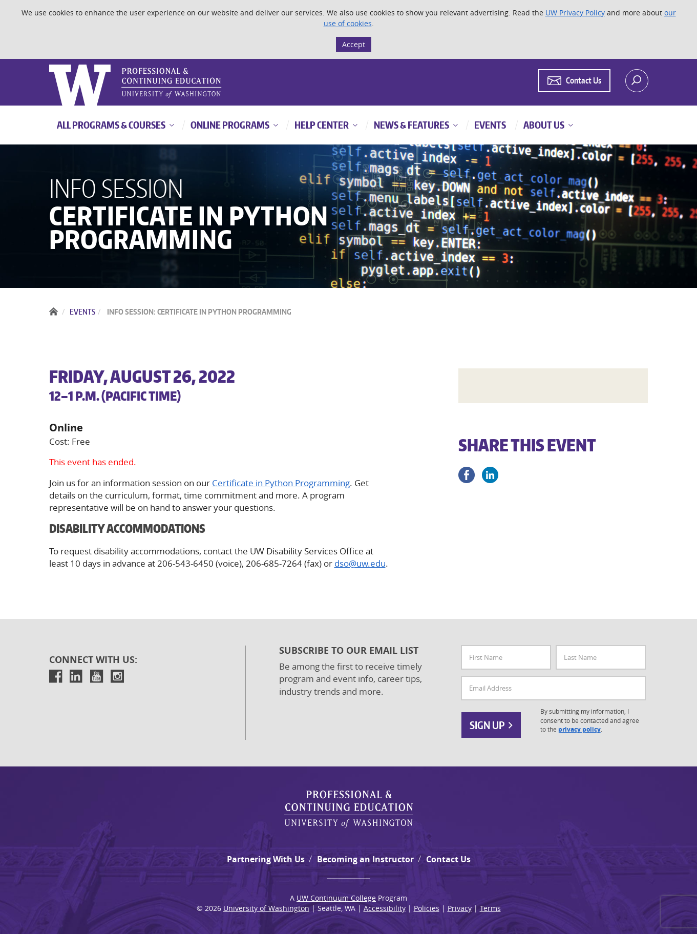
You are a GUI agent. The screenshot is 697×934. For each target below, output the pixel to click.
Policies (426, 908)
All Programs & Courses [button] (111, 125)
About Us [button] (543, 125)
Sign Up (491, 725)
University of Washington (266, 908)
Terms (490, 908)
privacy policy (579, 729)
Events (82, 312)
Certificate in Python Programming (281, 483)
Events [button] (489, 125)
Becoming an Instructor (365, 859)
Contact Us (448, 859)
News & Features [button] (410, 125)
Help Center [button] (321, 125)
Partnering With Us (266, 859)
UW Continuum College (336, 898)
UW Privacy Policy (575, 12)
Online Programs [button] (229, 125)
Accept (353, 44)
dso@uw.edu (360, 563)
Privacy (460, 908)
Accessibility (385, 908)
